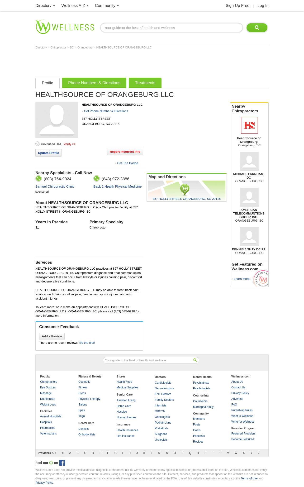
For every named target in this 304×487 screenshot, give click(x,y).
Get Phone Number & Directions (106, 111)
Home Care (124, 406)
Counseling (201, 395)
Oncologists (162, 417)
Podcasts (199, 436)
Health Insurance (127, 430)
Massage (46, 393)
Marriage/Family (203, 407)
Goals (196, 430)
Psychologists (201, 388)
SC (72, 47)
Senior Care (125, 394)
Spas (81, 410)
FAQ (234, 404)
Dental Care (86, 423)
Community (105, 5)
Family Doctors (164, 399)
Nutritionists (47, 399)
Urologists (161, 439)
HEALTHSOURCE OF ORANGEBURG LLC (124, 47)
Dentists (83, 428)
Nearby (249, 109)
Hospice (122, 411)
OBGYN (160, 411)
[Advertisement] (121, 62)
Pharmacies (47, 428)
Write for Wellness (242, 421)
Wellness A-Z (73, 5)
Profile (47, 83)
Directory (43, 5)
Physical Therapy (89, 399)
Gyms (82, 393)
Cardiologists (163, 382)
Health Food (124, 381)
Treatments (145, 83)
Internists (160, 405)
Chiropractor (58, 47)
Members (199, 418)
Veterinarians (48, 433)
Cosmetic (84, 381)
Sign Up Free (237, 5)
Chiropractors (48, 381)
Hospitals (46, 422)
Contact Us (238, 387)
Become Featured (242, 439)
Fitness (83, 387)
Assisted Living (126, 400)
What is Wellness (242, 416)
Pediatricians (163, 422)
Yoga (81, 416)
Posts (196, 424)
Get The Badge (127, 163)
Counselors (200, 401)
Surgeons (161, 434)
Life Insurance (125, 436)
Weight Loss (48, 404)
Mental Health (202, 377)
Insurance (123, 424)
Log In (263, 5)
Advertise (237, 399)
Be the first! (87, 342)
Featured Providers (243, 433)
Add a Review (52, 336)
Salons (82, 404)
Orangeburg (85, 47)
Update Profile (48, 153)
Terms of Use (249, 478)
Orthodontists (86, 434)
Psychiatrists (201, 382)
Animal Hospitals (50, 416)
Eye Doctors (48, 387)
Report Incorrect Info (125, 151)
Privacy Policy (240, 393)
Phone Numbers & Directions (94, 83)
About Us (237, 381)
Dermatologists (164, 388)
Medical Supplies (127, 387)
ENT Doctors (163, 394)
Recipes (198, 441)
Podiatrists (161, 428)
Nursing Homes (126, 417)
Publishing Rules (241, 410)
